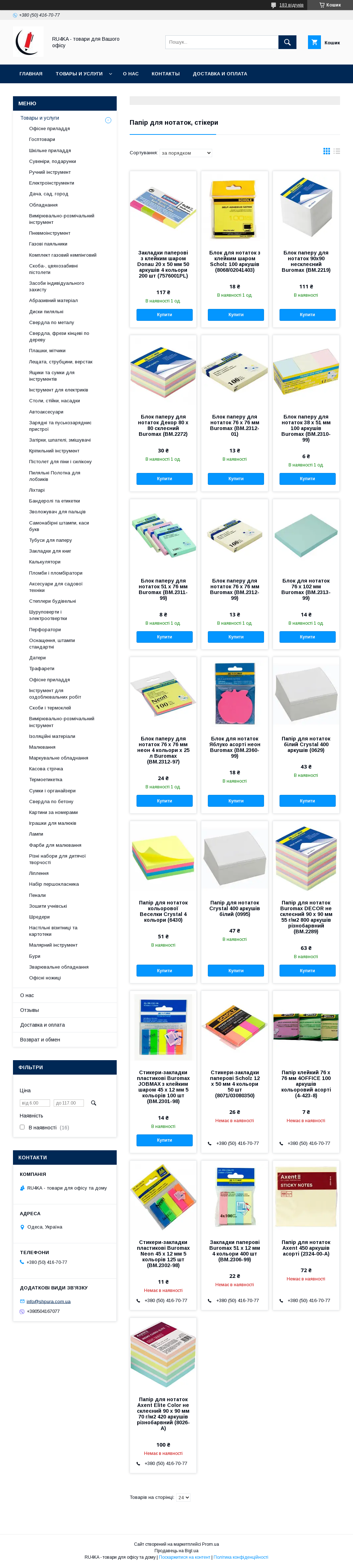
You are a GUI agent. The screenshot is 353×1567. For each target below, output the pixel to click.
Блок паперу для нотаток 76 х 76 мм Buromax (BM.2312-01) (234, 425)
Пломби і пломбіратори (55, 573)
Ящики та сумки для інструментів (52, 376)
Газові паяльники (48, 244)
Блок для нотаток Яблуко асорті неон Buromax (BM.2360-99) (234, 747)
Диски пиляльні (46, 311)
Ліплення (39, 873)
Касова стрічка (46, 768)
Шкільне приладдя (50, 150)
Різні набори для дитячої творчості (57, 859)
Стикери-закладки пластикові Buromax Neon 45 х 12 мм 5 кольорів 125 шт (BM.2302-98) (163, 1253)
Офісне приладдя (49, 128)
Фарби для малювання (55, 845)
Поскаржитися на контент (184, 1557)
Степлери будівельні (52, 601)
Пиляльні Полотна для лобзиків (54, 476)
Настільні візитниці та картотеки (53, 931)
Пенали (37, 895)
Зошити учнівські (48, 906)
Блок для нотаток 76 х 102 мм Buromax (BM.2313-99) (306, 589)
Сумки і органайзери (52, 790)
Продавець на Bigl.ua (176, 1550)
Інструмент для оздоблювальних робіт (55, 694)
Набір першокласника (54, 884)
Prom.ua (210, 1544)
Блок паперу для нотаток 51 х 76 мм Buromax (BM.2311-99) (163, 589)
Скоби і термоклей (50, 708)
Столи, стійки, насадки (54, 400)
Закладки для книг (50, 551)
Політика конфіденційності (241, 1557)
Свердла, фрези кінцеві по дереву (59, 336)
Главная (31, 73)
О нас (131, 73)
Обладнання (43, 205)
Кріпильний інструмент (54, 450)
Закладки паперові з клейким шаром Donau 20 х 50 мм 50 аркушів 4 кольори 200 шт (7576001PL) (163, 264)
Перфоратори (45, 629)
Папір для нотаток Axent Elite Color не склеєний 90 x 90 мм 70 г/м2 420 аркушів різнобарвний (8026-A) (163, 1413)
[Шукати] (287, 42)
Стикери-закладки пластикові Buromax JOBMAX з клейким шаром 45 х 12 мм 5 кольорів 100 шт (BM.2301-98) (163, 1087)
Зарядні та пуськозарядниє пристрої (60, 426)
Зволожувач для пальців (57, 511)
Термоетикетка (45, 779)
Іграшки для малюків (52, 823)
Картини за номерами (53, 812)
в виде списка (337, 153)
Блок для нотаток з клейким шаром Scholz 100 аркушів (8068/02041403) (234, 261)
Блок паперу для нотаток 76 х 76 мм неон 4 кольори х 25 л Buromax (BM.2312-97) (163, 750)
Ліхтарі (37, 490)
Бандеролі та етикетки (54, 501)
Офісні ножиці (45, 978)
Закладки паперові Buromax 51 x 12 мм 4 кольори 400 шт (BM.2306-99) (234, 1250)
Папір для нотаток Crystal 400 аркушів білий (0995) (234, 908)
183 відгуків (292, 5)
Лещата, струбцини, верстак (61, 361)
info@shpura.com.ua (49, 1301)
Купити (164, 314)
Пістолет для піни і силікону (60, 461)
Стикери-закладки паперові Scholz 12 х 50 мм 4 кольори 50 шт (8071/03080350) (235, 1084)
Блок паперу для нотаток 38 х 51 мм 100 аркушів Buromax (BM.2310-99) (306, 428)
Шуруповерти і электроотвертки (48, 615)
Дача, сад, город (48, 193)
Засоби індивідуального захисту (56, 286)
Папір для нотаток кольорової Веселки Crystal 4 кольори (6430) (163, 911)
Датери (37, 657)
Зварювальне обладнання (59, 967)
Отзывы (29, 1010)
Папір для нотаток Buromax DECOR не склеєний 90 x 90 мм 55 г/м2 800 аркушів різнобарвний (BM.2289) (306, 917)
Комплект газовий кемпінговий (63, 255)
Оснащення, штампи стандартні (52, 644)
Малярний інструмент (53, 945)
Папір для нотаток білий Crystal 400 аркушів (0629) (306, 744)
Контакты (166, 73)
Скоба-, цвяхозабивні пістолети (53, 269)
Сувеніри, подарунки (52, 161)
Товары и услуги (79, 73)
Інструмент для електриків (58, 390)
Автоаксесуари (46, 412)
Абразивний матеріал (53, 300)
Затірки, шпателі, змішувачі (60, 440)
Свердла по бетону (51, 801)
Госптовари (42, 139)
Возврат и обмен (40, 1040)
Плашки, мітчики (47, 350)
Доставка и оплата (220, 73)
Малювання (42, 747)
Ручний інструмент (50, 172)
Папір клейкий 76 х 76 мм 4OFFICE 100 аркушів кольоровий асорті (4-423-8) (306, 1084)
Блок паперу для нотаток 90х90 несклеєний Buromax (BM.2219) (306, 261)
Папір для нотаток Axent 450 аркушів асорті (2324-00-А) (306, 1248)
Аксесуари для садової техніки (56, 587)
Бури (34, 956)
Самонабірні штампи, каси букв (59, 526)
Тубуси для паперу (50, 540)
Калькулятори (45, 562)
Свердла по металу (51, 322)
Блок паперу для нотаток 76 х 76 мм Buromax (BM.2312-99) (234, 589)
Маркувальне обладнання (58, 758)
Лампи (36, 834)
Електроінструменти (51, 183)
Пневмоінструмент (49, 233)
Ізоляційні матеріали (52, 736)
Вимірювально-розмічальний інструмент (61, 219)
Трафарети (41, 668)
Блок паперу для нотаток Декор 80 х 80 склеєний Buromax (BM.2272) (163, 425)
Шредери (39, 917)
